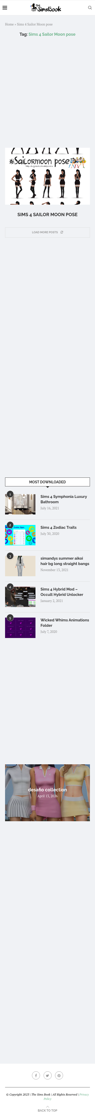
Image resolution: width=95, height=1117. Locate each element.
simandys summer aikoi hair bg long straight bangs (65, 561)
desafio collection (47, 789)
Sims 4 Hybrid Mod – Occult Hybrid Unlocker (62, 592)
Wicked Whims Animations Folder (65, 623)
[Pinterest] (59, 1075)
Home (9, 24)
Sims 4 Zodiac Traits (59, 527)
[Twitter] (48, 1075)
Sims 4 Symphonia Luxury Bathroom (64, 499)
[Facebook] (36, 1075)
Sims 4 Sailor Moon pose (47, 214)
